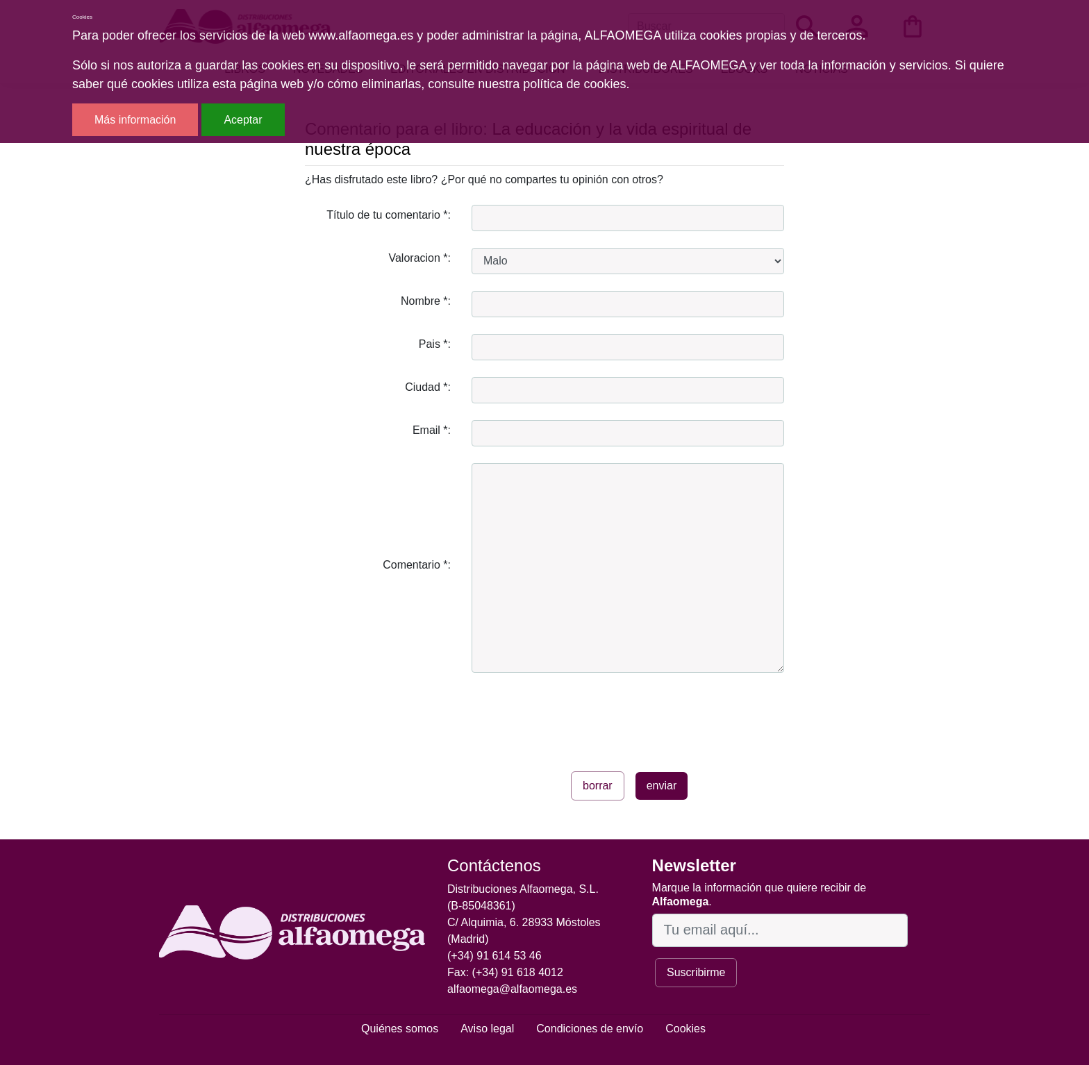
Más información (135, 120)
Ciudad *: (428, 387)
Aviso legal (487, 1028)
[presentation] (577, 716)
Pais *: (435, 344)
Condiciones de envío (589, 1028)
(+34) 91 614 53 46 (494, 956)
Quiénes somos (399, 1028)
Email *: (432, 430)
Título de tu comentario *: (388, 215)
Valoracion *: (419, 258)
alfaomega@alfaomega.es (512, 989)
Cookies (685, 1028)
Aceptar (243, 120)
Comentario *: (417, 565)
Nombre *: (426, 301)
